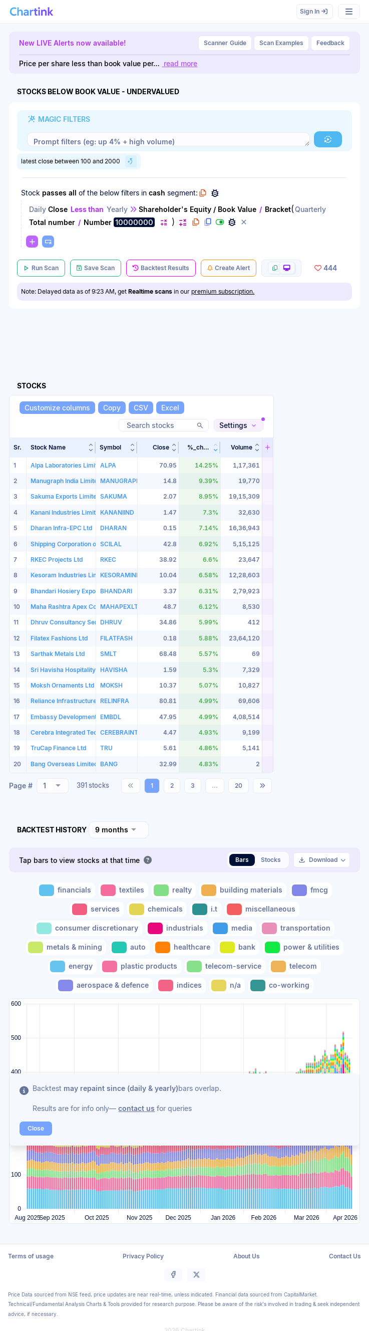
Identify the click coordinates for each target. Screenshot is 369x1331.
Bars (242, 859)
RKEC (108, 559)
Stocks (271, 859)
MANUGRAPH (120, 481)
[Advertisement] (320, 584)
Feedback (330, 43)
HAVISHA (114, 670)
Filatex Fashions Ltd (59, 638)
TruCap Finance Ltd (58, 748)
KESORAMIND (120, 575)
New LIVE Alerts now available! (72, 43)
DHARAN (113, 528)
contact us (136, 1108)
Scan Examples (281, 43)
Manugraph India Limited (66, 481)
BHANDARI (116, 591)
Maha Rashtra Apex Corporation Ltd (82, 606)
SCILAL (111, 544)
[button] (328, 139)
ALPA (108, 465)
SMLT (108, 653)
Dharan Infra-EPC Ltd (61, 528)
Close (58, 209)
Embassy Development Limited (75, 717)
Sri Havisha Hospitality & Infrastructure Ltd (92, 670)
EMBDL (110, 717)
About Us (246, 1255)
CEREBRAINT (119, 732)
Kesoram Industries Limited (70, 575)
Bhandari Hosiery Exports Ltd (72, 591)
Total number (52, 221)
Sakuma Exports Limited (65, 496)
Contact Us (345, 1255)
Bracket (278, 209)
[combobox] (52, 785)
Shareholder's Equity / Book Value (197, 209)
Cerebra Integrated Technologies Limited (89, 732)
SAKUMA (113, 496)
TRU (106, 748)
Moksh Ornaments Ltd (62, 685)
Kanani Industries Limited (67, 512)
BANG (109, 764)
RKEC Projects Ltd (57, 559)
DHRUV (111, 622)
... (215, 785)
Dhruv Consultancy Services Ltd (77, 622)
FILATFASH (116, 638)
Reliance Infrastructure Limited (75, 701)
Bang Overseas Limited (64, 764)
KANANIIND (117, 512)
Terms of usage (31, 1255)
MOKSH (111, 685)
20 (238, 785)
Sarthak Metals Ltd (58, 653)
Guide (225, 43)
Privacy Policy (143, 1255)
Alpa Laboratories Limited (67, 465)
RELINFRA (114, 701)
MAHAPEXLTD (121, 606)
